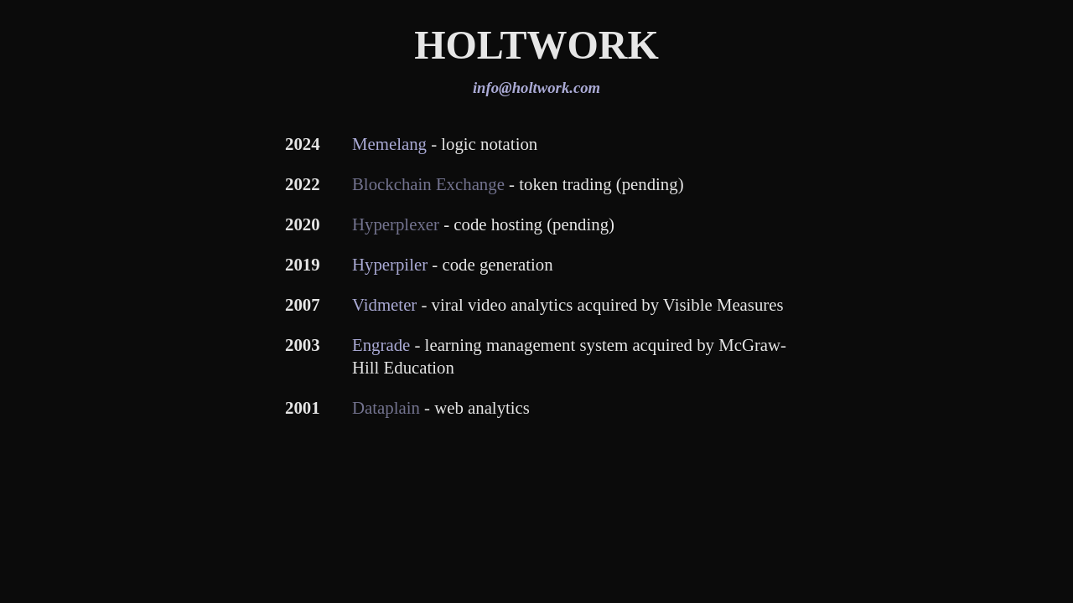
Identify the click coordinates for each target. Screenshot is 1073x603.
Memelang (389, 143)
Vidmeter (384, 304)
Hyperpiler (390, 264)
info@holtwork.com (536, 87)
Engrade (381, 344)
